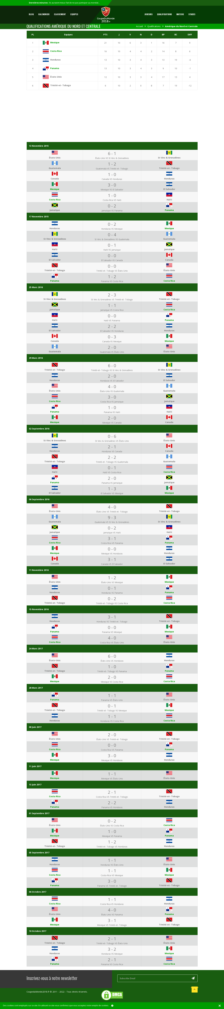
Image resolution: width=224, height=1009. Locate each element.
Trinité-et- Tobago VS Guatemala (112, 461)
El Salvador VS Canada (112, 260)
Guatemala (55, 168)
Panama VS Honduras (112, 807)
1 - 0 (112, 174)
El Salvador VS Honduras (112, 331)
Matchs (180, 14)
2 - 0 (112, 347)
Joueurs (148, 14)
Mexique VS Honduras (112, 553)
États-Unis (56, 76)
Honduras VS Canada (112, 451)
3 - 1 (112, 538)
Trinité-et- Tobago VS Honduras (111, 846)
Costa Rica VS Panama (112, 543)
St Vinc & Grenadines (169, 157)
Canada (55, 178)
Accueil (139, 26)
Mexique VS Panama (112, 836)
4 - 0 (112, 386)
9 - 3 (112, 517)
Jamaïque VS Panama (112, 210)
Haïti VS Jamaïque (112, 249)
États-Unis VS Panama (112, 914)
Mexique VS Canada (112, 422)
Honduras (55, 59)
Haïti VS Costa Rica (112, 472)
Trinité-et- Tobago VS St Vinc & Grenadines (112, 370)
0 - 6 (112, 436)
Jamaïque (55, 210)
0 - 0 (112, 255)
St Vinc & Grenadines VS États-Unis (112, 440)
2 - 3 (112, 295)
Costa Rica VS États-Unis (112, 642)
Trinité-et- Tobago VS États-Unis (112, 270)
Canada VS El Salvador (112, 564)
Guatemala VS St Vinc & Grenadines (112, 522)
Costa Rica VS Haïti (112, 200)
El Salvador (169, 189)
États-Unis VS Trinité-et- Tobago (112, 511)
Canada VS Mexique (112, 341)
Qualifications (164, 14)
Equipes (74, 14)
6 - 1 (112, 153)
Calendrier (44, 14)
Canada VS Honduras (112, 179)
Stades (191, 14)
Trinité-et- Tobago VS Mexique (112, 710)
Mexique (54, 42)
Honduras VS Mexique (112, 228)
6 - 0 (112, 365)
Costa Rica (56, 51)
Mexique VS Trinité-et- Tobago (112, 925)
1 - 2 (112, 164)
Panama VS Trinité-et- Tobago (112, 885)
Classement (60, 14)
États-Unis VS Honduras (112, 660)
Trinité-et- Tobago (60, 85)
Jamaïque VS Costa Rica (111, 310)
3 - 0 (112, 185)
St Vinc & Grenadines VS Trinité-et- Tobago (112, 299)
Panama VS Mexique (112, 632)
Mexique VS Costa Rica (112, 681)
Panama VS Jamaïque (112, 482)
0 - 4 (112, 234)
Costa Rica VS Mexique (112, 875)
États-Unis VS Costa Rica (112, 825)
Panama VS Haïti (112, 412)
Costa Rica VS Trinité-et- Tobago (112, 796)
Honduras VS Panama (112, 592)
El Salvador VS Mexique (112, 493)
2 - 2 (112, 326)
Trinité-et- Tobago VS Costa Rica (112, 603)
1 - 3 (112, 488)
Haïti (169, 199)
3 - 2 (112, 949)
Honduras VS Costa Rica (112, 721)
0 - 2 (112, 206)
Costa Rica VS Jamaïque (111, 401)
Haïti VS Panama (112, 320)
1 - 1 (112, 305)
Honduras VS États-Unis (112, 864)
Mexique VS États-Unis (112, 778)
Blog (31, 14)
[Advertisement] (112, 115)
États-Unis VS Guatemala (112, 391)
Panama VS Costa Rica (112, 281)
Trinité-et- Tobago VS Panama (112, 671)
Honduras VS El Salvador (112, 380)
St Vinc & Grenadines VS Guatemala (112, 239)
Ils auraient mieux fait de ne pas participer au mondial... (74, 2)
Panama (54, 68)
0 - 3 (112, 337)
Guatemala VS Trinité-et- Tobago (112, 168)
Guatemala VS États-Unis (112, 352)
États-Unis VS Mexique (112, 582)
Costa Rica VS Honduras (112, 904)
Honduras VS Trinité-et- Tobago (111, 621)
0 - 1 (112, 245)
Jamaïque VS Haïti (112, 532)
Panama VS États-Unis (112, 700)
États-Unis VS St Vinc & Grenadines (112, 158)
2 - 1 (112, 447)
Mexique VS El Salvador (112, 189)
